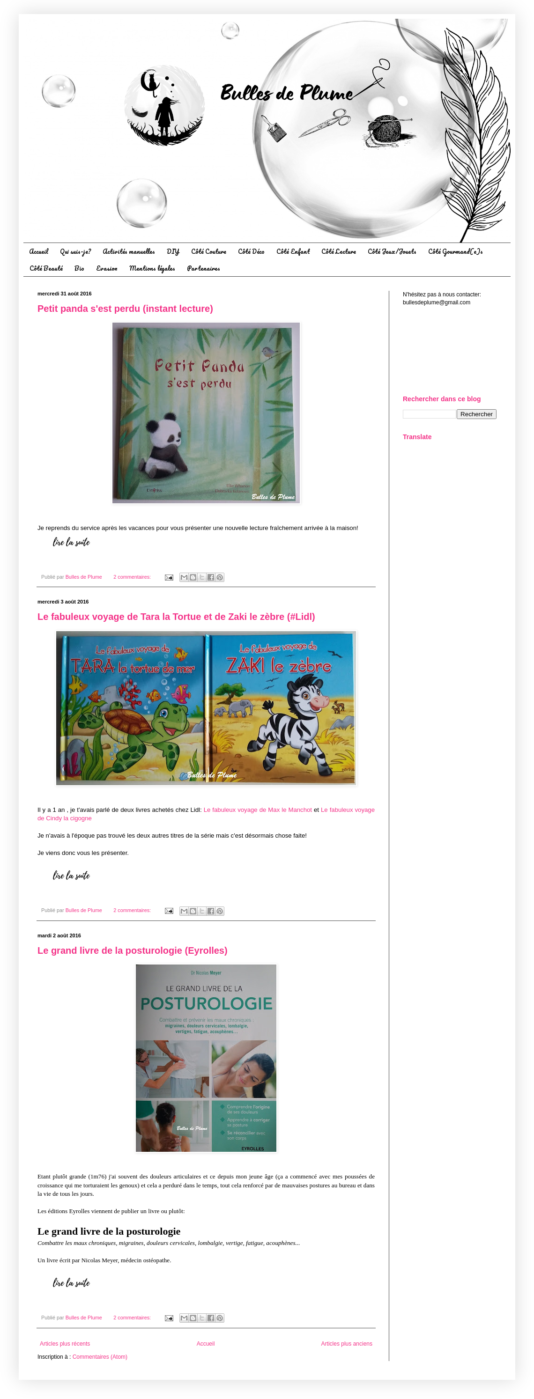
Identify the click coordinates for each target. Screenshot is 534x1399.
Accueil (38, 251)
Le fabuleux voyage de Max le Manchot (258, 809)
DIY (173, 251)
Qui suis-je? (75, 251)
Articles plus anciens (346, 1343)
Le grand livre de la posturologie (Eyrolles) (132, 950)
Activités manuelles (129, 251)
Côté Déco (251, 251)
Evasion (107, 268)
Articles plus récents (65, 1343)
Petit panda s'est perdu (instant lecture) (125, 308)
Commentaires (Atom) (100, 1357)
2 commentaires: (132, 577)
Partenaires (203, 268)
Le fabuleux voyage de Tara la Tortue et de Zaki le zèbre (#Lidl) (176, 616)
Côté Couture (208, 251)
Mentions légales (152, 268)
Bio (79, 268)
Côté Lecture (338, 251)
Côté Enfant (293, 251)
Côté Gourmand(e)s (455, 251)
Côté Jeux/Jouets (392, 251)
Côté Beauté (46, 268)
